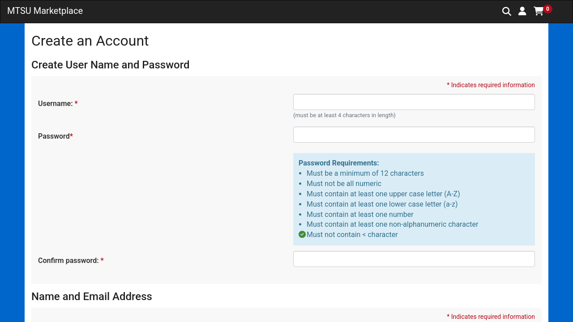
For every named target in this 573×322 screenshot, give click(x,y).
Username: (57, 103)
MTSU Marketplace (45, 10)
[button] (522, 11)
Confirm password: (70, 260)
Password (55, 136)
